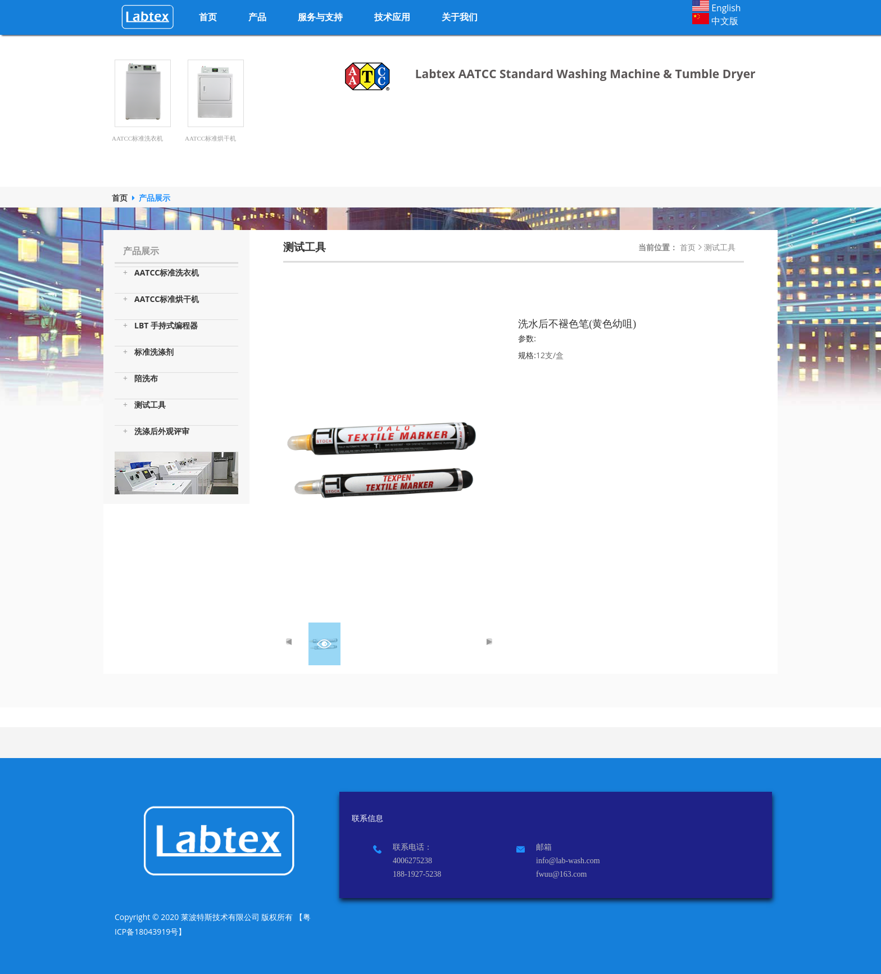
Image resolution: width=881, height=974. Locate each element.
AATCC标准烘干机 (161, 299)
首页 (208, 17)
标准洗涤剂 (148, 352)
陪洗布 (140, 378)
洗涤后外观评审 (156, 431)
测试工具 (144, 405)
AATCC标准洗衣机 (161, 272)
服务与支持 (320, 17)
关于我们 (460, 17)
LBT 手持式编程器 (160, 325)
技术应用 (392, 17)
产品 (257, 17)
